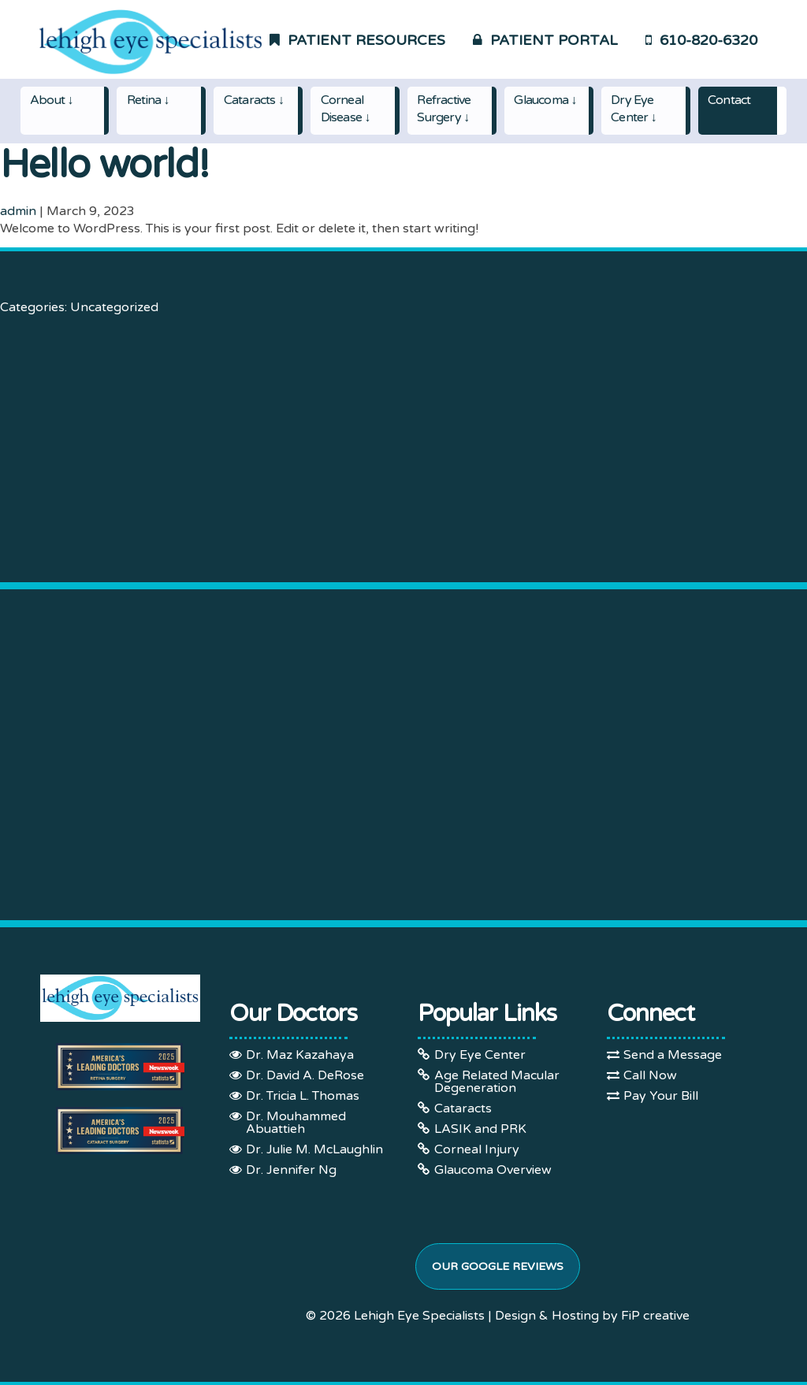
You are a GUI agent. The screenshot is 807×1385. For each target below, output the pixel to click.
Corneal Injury (476, 1149)
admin (18, 211)
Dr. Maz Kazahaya (300, 1055)
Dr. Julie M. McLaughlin (314, 1149)
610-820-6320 (701, 40)
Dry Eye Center (480, 1055)
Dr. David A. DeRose (305, 1075)
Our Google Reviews (497, 1266)
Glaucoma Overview (493, 1170)
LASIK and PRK (480, 1129)
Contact (729, 100)
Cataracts (463, 1108)
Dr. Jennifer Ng (291, 1170)
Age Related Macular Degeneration (497, 1082)
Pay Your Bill (660, 1096)
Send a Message (672, 1055)
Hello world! (104, 164)
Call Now (650, 1075)
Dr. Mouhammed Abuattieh (296, 1122)
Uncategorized (114, 307)
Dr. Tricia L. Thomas (302, 1096)
